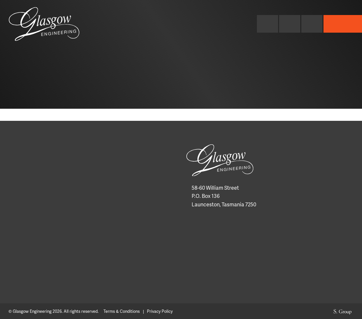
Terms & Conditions (121, 311)
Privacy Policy (160, 311)
